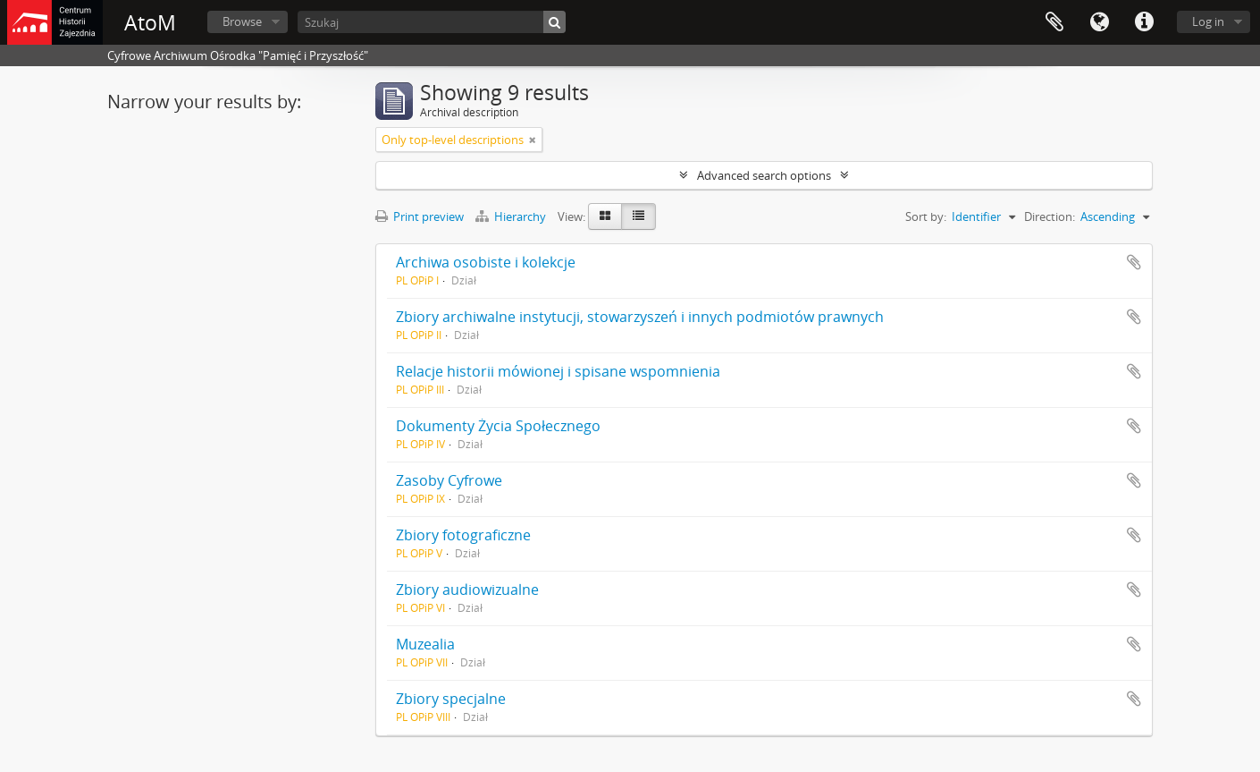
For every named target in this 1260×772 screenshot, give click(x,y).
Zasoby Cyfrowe (449, 480)
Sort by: (925, 216)
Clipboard (1054, 22)
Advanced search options (764, 175)
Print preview (419, 216)
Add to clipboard (1134, 262)
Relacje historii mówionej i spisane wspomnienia (558, 371)
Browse (242, 21)
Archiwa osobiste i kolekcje (485, 262)
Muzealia (425, 644)
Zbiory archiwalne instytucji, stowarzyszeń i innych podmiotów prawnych (640, 317)
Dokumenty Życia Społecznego (498, 426)
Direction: (1049, 216)
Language (1099, 22)
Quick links (1143, 22)
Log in (1208, 21)
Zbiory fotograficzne (463, 535)
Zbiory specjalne (451, 698)
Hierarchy (512, 216)
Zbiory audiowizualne (467, 589)
